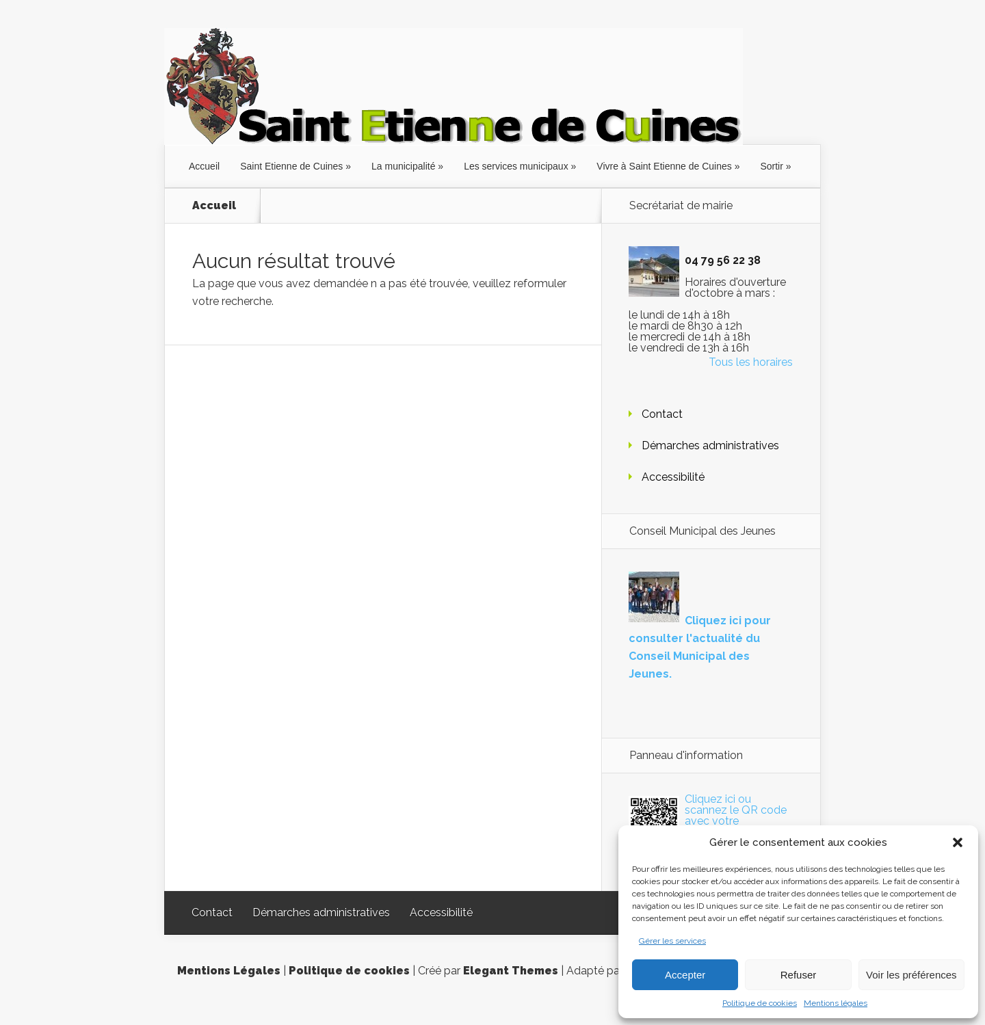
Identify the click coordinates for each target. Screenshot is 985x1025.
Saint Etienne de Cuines (291, 166)
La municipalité (403, 166)
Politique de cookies (759, 1003)
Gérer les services (672, 941)
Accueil (204, 166)
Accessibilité (673, 476)
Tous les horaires (751, 362)
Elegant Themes (510, 970)
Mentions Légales (228, 970)
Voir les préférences (911, 975)
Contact (662, 414)
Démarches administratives (710, 445)
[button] (957, 842)
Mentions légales (835, 1003)
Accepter (685, 975)
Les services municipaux (516, 166)
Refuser (798, 975)
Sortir (771, 166)
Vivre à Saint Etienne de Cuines (663, 166)
